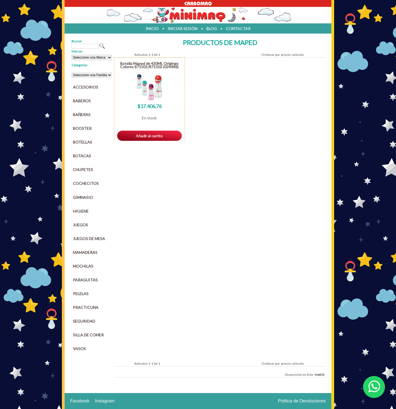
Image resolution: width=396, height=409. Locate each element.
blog (212, 28)
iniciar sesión (182, 28)
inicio (152, 28)
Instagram (104, 401)
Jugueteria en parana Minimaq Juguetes (198, 15)
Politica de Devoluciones (302, 401)
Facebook (79, 401)
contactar (238, 28)
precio (285, 55)
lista (310, 374)
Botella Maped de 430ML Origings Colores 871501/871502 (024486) (149, 65)
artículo (298, 55)
